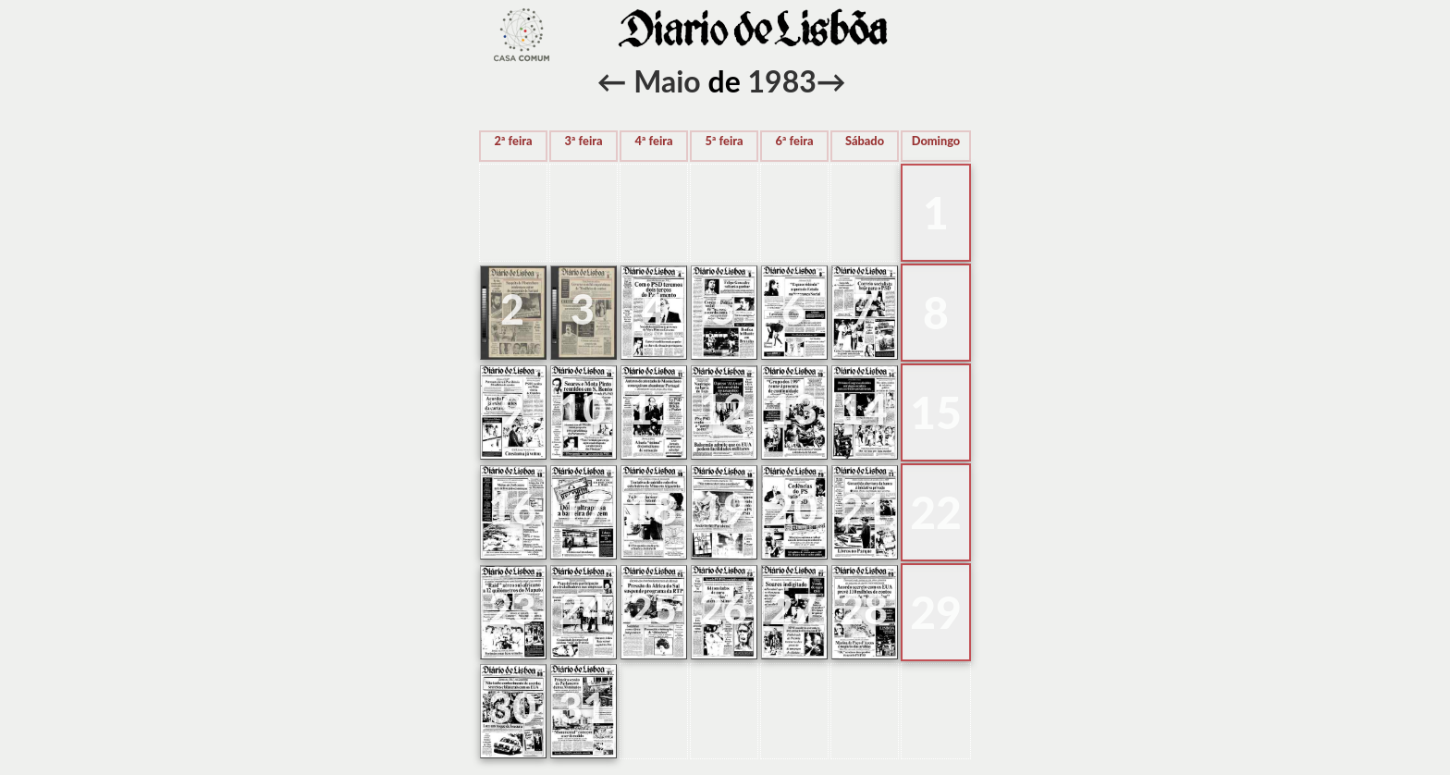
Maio (667, 81)
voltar (521, 35)
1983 (782, 81)
